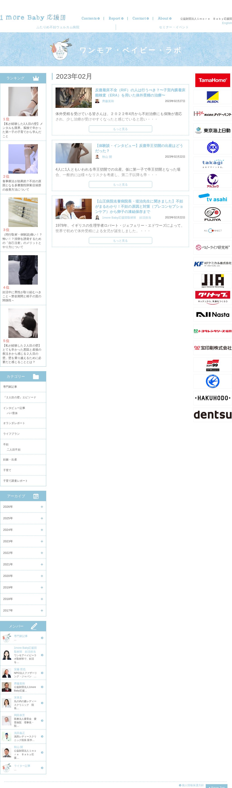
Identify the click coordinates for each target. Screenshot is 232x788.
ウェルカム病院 (58, 28)
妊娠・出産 (10, 458)
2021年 (8, 565)
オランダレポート (14, 419)
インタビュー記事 (14, 403)
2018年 (8, 600)
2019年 (8, 588)
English (227, 22)
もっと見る (120, 130)
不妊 (6, 442)
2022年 (8, 553)
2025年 (8, 519)
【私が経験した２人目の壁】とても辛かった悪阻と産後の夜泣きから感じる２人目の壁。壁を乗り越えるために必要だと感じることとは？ (21, 348)
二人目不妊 (14, 448)
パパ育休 (12, 409)
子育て (7, 469)
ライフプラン (11, 430)
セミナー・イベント (174, 28)
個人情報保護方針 (192, 774)
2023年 (8, 542)
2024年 (8, 530)
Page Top (216, 776)
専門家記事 (10, 380)
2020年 (8, 576)
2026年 (8, 507)
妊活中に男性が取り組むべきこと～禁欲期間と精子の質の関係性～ (21, 292)
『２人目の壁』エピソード (19, 391)
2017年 (8, 611)
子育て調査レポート (15, 481)
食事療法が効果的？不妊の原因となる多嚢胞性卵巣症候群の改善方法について (21, 184)
